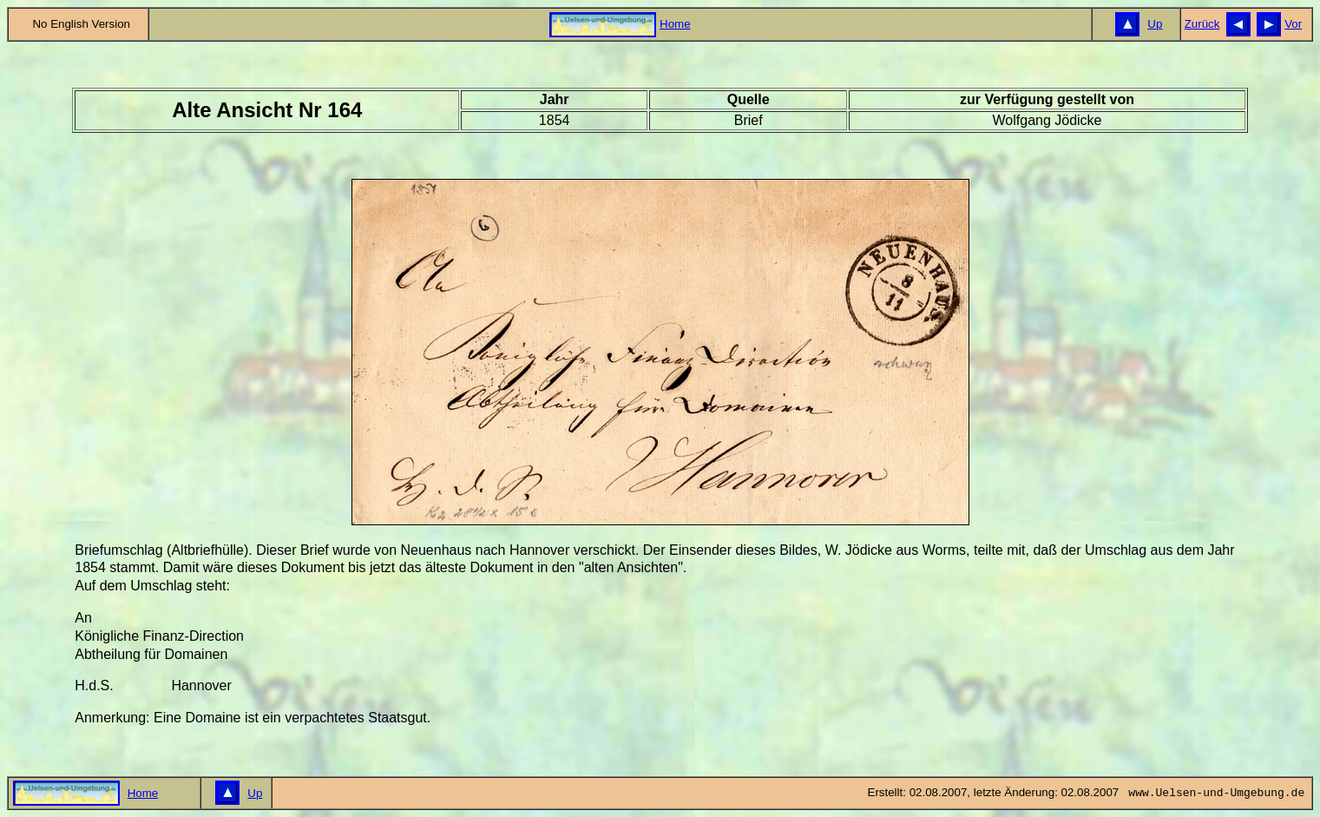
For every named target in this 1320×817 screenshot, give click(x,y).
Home (675, 23)
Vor (1293, 23)
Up (1154, 23)
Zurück (1202, 23)
